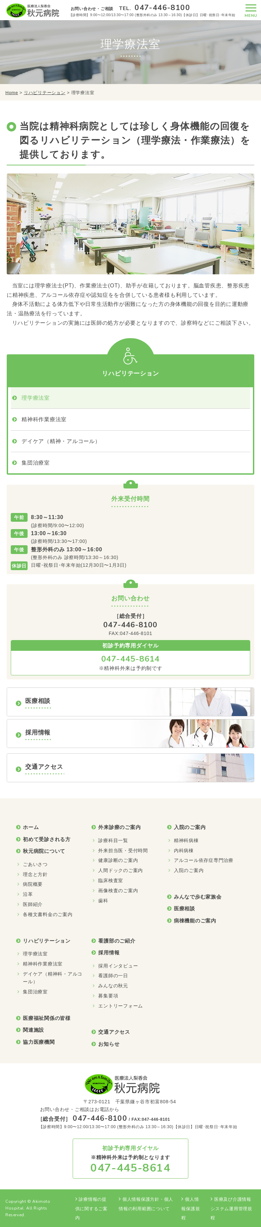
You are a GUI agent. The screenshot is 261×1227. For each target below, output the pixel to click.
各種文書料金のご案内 (48, 914)
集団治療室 (36, 463)
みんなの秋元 (113, 985)
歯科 (103, 900)
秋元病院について (44, 851)
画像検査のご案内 (118, 890)
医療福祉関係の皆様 (47, 1018)
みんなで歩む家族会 (198, 897)
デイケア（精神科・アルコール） (52, 978)
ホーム (31, 827)
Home (11, 92)
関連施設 (33, 1030)
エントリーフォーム (120, 1005)
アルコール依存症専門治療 (203, 860)
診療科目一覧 (113, 840)
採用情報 (108, 952)
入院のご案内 (190, 827)
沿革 (28, 894)
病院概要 (33, 884)
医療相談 (184, 908)
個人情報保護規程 (190, 1208)
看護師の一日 (113, 975)
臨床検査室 (110, 880)
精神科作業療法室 (44, 419)
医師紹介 (33, 904)
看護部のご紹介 (116, 941)
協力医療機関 (39, 1042)
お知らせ (108, 1044)
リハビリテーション (45, 92)
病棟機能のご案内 (195, 920)
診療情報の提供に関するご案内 (91, 1208)
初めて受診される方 (47, 839)
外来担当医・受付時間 (123, 850)
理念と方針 (35, 874)
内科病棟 (184, 850)
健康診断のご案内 (118, 860)
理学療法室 (36, 398)
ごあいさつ (35, 864)
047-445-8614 (130, 659)
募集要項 (108, 995)
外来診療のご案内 (119, 827)
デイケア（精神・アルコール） (61, 441)
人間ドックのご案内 (120, 870)
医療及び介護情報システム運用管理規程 (231, 1208)
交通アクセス (114, 1032)
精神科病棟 (186, 840)
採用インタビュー (118, 965)
